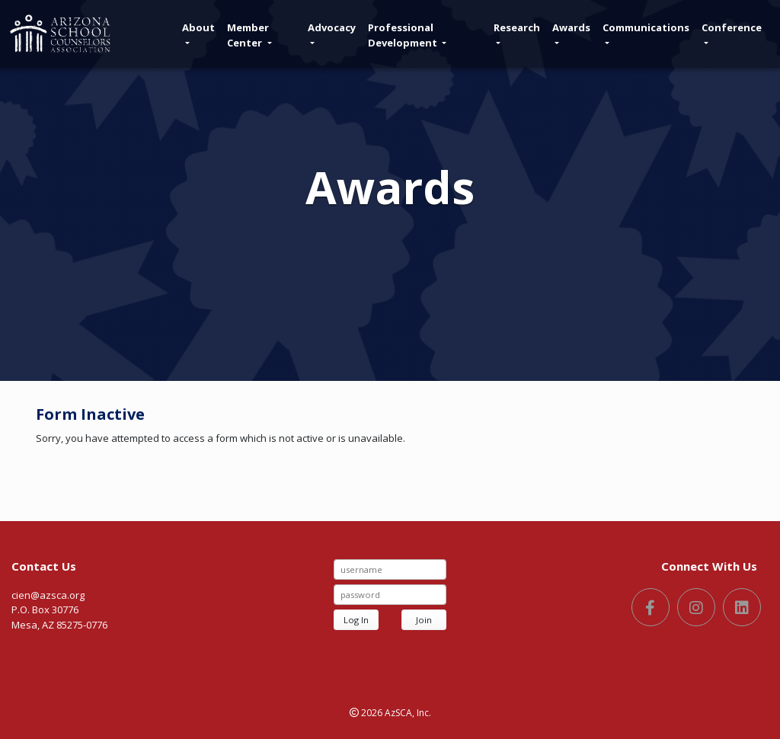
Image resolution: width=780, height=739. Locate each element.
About (198, 32)
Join (424, 619)
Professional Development (407, 35)
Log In (356, 619)
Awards (571, 32)
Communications (646, 32)
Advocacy (332, 32)
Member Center (249, 35)
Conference (732, 32)
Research (517, 32)
